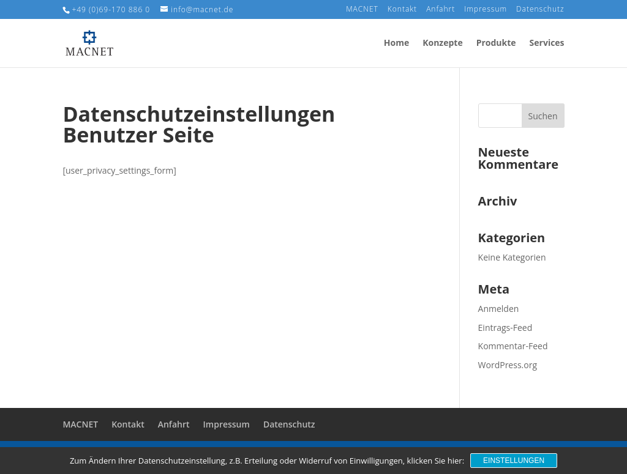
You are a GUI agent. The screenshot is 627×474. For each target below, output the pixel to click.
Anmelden (498, 308)
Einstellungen (513, 460)
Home (396, 43)
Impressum (485, 10)
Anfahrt (440, 10)
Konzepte (442, 43)
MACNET (362, 10)
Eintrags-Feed (505, 327)
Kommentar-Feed (513, 346)
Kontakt (402, 10)
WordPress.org (507, 365)
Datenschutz (540, 10)
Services (547, 43)
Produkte (496, 43)
